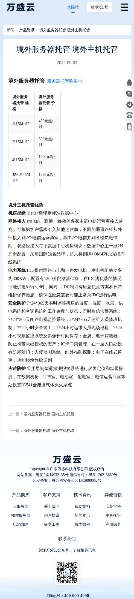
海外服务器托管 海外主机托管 (49, 431)
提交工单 (51, 524)
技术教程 (82, 524)
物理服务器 (20, 515)
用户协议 (51, 515)
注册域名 (113, 524)
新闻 (10, 30)
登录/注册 (99, 7)
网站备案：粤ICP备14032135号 (43, 475)
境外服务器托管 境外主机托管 (64, 30)
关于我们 (51, 506)
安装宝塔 (113, 506)
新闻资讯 (82, 515)
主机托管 (113, 515)
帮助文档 (82, 506)
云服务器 (20, 506)
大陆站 (73, 7)
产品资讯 (26, 30)
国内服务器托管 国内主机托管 (49, 414)
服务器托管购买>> (65, 81)
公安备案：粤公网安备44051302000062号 (67, 480)
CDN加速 (21, 524)
